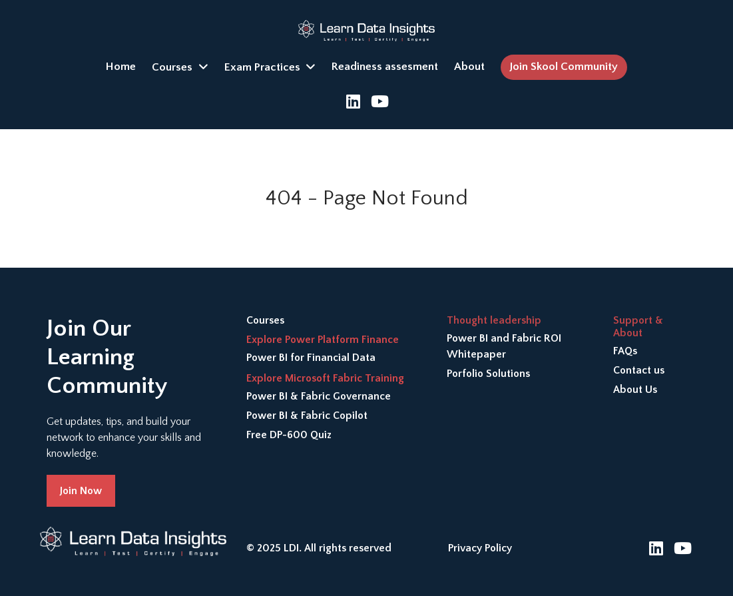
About (469, 67)
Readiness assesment (385, 67)
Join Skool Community (564, 67)
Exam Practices (262, 67)
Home (121, 67)
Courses (172, 67)
